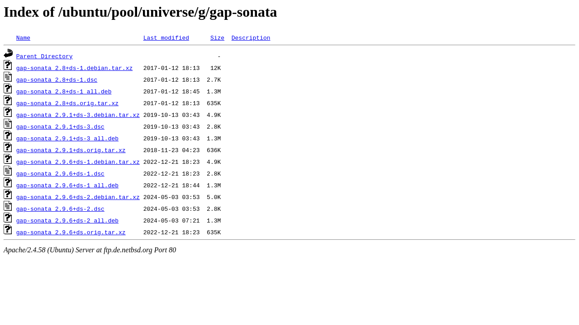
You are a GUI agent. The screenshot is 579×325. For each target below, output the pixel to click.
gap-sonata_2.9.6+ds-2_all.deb (67, 220)
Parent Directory (44, 56)
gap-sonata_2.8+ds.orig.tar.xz (67, 103)
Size (217, 37)
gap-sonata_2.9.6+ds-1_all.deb (67, 185)
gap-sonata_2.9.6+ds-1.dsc (60, 173)
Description (251, 37)
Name (23, 37)
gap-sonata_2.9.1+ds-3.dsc (60, 126)
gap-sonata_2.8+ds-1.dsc (56, 79)
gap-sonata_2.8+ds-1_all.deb (64, 91)
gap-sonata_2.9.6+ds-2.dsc (60, 208)
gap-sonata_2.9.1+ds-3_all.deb (67, 138)
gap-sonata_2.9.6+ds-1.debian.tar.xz (78, 162)
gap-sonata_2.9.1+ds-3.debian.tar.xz (78, 115)
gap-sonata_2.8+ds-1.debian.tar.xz (74, 68)
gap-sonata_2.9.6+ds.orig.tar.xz (71, 232)
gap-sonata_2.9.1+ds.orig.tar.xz (71, 150)
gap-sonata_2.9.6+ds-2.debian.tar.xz (78, 197)
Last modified (166, 37)
